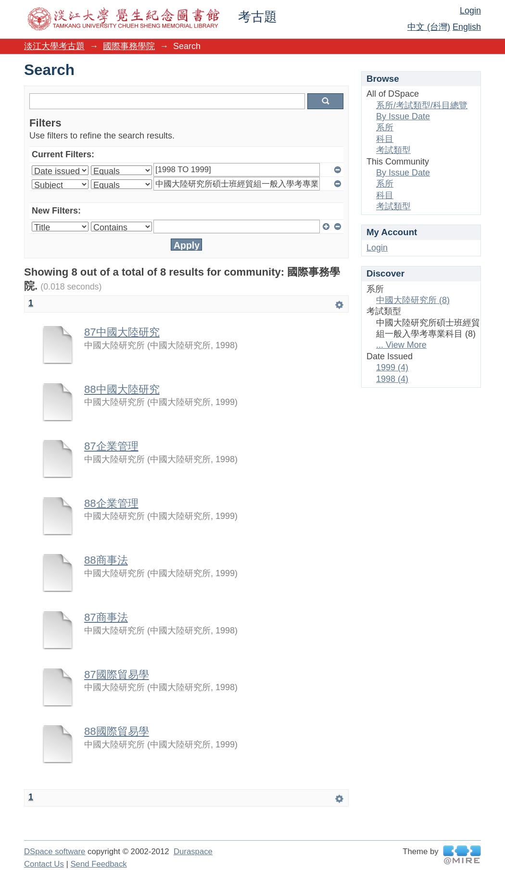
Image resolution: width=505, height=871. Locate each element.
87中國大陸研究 (122, 332)
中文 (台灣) (428, 27)
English (467, 27)
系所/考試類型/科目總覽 (421, 105)
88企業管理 (111, 503)
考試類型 (393, 150)
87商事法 (106, 617)
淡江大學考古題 (54, 46)
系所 (384, 127)
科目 (384, 139)
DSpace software (54, 851)
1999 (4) (392, 367)
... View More (401, 345)
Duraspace (193, 851)
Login (470, 10)
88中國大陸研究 (122, 389)
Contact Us (44, 864)
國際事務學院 (129, 46)
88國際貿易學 (116, 731)
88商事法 (106, 560)
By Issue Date (403, 116)
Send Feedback (98, 864)
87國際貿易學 (116, 675)
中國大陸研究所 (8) (413, 300)
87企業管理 (111, 446)
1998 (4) (392, 379)
